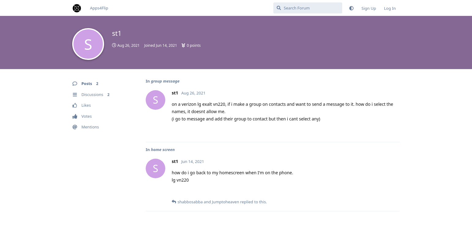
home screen (163, 149)
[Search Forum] (307, 7)
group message (165, 81)
